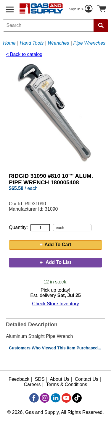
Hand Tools (32, 43)
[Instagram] (44, 398)
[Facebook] (34, 398)
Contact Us (86, 379)
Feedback (19, 379)
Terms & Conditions (66, 384)
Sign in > (81, 9)
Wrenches (58, 43)
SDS (40, 379)
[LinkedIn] (55, 398)
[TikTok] (77, 398)
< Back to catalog (24, 54)
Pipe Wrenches (89, 43)
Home (9, 43)
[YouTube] (66, 398)
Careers (32, 384)
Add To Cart (55, 244)
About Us (59, 379)
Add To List (55, 262)
